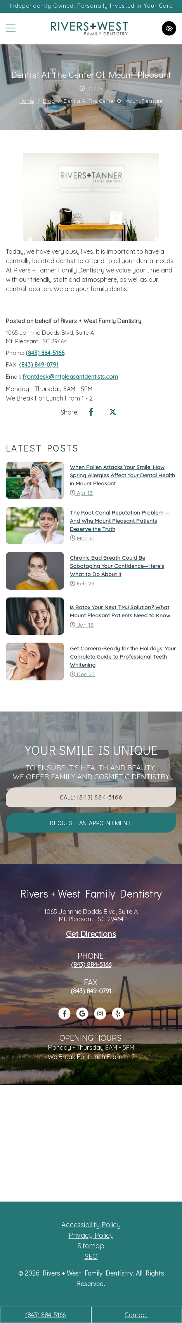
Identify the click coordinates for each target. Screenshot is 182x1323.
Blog (49, 101)
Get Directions (91, 934)
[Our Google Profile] (82, 1017)
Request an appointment (91, 823)
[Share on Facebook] (91, 413)
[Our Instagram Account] (100, 1017)
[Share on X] (113, 413)
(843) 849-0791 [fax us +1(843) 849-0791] (39, 364)
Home (26, 101)
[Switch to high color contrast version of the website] (169, 28)
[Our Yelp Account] (118, 1017)
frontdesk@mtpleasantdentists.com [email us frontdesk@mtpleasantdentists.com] (70, 376)
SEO (91, 1256)
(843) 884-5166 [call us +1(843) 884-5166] (45, 1315)
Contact (136, 1315)
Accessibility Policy (91, 1224)
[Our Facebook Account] (64, 1017)
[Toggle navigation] (11, 28)
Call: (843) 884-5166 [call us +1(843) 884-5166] (91, 797)
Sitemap (91, 1245)
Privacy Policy (91, 1235)
